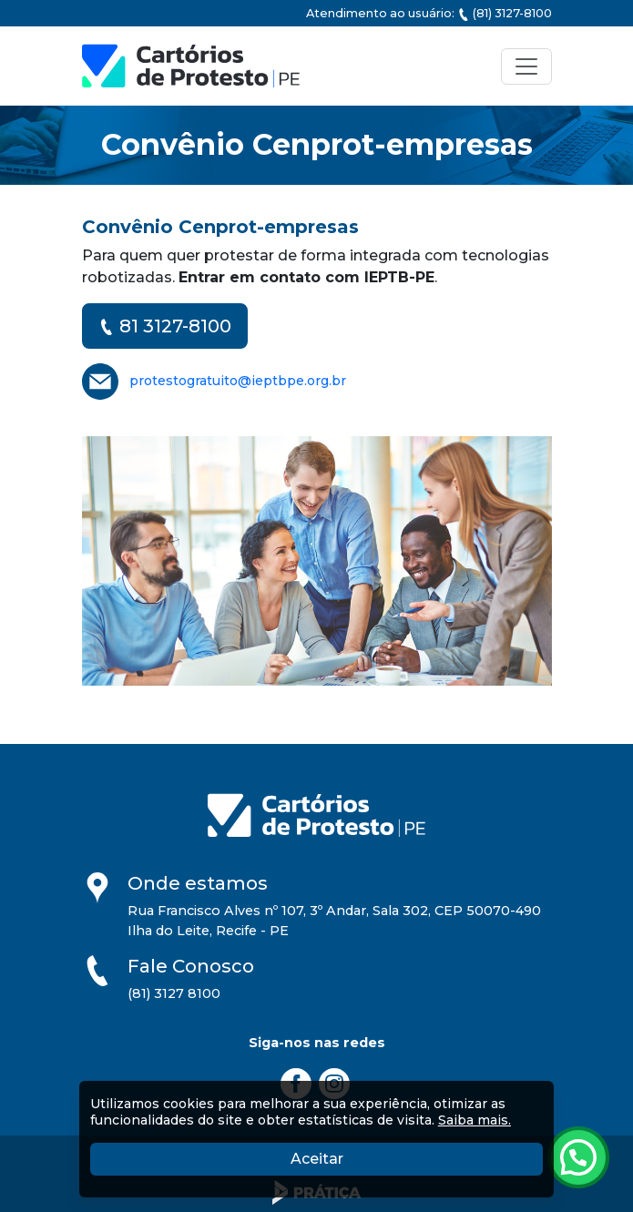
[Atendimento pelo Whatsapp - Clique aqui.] (578, 1157)
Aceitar (404, 1157)
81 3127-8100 (164, 326)
